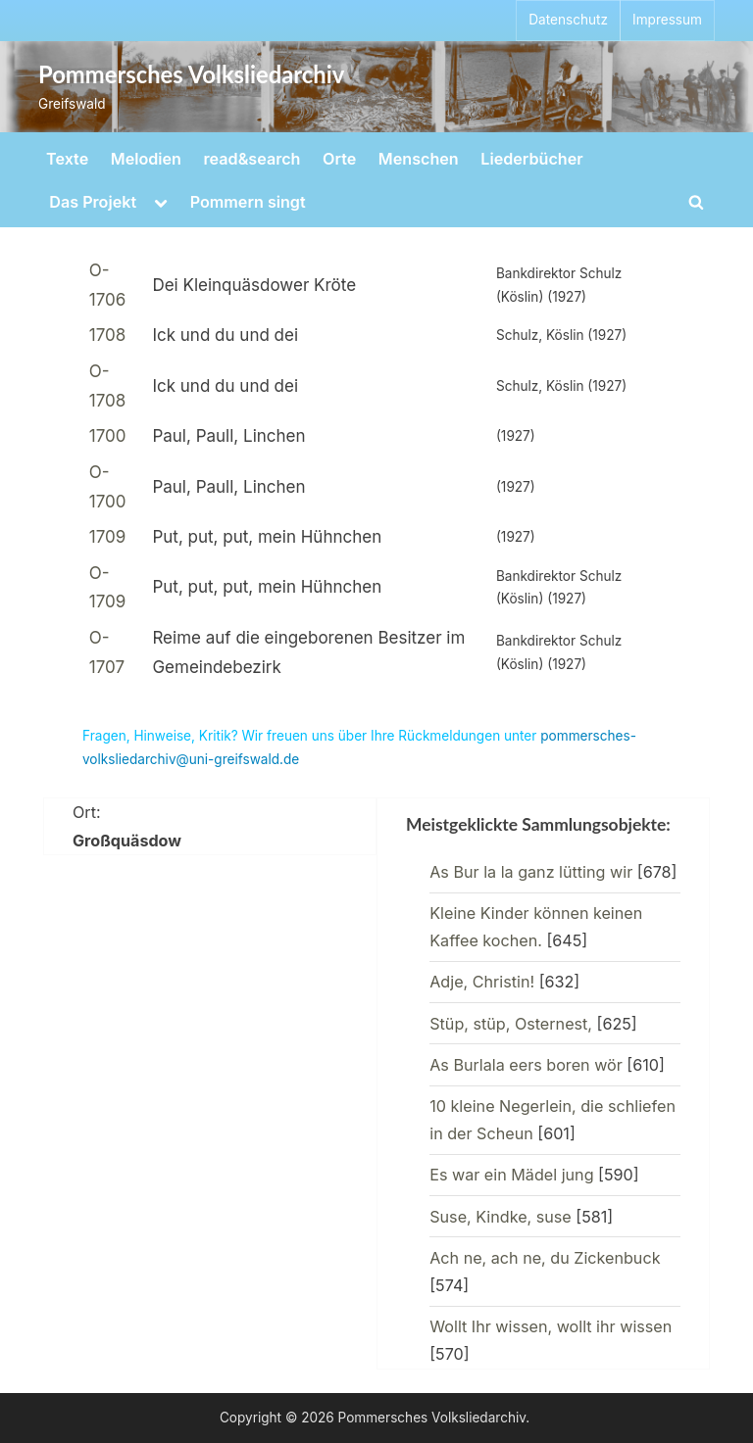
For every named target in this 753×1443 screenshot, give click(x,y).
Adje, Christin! (481, 981)
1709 (107, 537)
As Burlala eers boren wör (526, 1065)
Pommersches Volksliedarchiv (191, 74)
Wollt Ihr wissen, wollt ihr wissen (550, 1326)
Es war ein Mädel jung (511, 1174)
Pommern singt (248, 202)
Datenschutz (568, 19)
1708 (107, 335)
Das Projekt (92, 202)
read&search (252, 158)
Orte (339, 158)
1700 (107, 436)
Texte (67, 158)
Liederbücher (531, 158)
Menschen (418, 158)
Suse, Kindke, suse (500, 1217)
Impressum (667, 19)
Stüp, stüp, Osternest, (510, 1024)
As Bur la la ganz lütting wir (530, 872)
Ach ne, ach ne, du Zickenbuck (544, 1258)
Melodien (146, 158)
